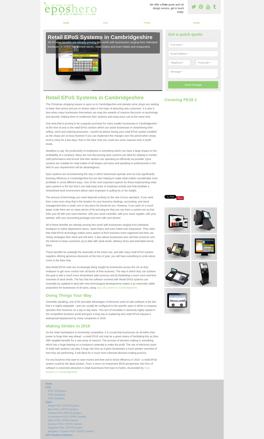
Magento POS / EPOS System (65, 427)
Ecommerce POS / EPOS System (67, 416)
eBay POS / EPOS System (63, 420)
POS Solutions (56, 398)
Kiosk (196, 23)
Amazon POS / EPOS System (65, 424)
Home (66, 23)
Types (147, 23)
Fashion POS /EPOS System (64, 413)
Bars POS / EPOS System (63, 409)
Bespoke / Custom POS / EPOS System (71, 431)
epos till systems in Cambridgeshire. (117, 287)
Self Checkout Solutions (59, 435)
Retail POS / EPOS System (63, 405)
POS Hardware (56, 394)
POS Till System (57, 391)
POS (105, 23)
